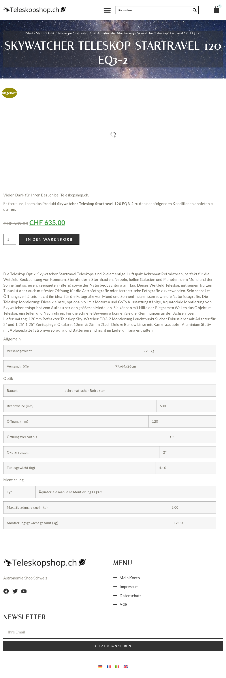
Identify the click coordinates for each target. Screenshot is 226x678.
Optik (50, 33)
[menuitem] (100, 666)
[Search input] (153, 10)
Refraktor (82, 33)
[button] (107, 10)
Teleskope (64, 33)
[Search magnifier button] (194, 10)
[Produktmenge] (9, 239)
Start (30, 33)
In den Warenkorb (49, 239)
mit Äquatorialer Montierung (113, 33)
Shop (39, 33)
